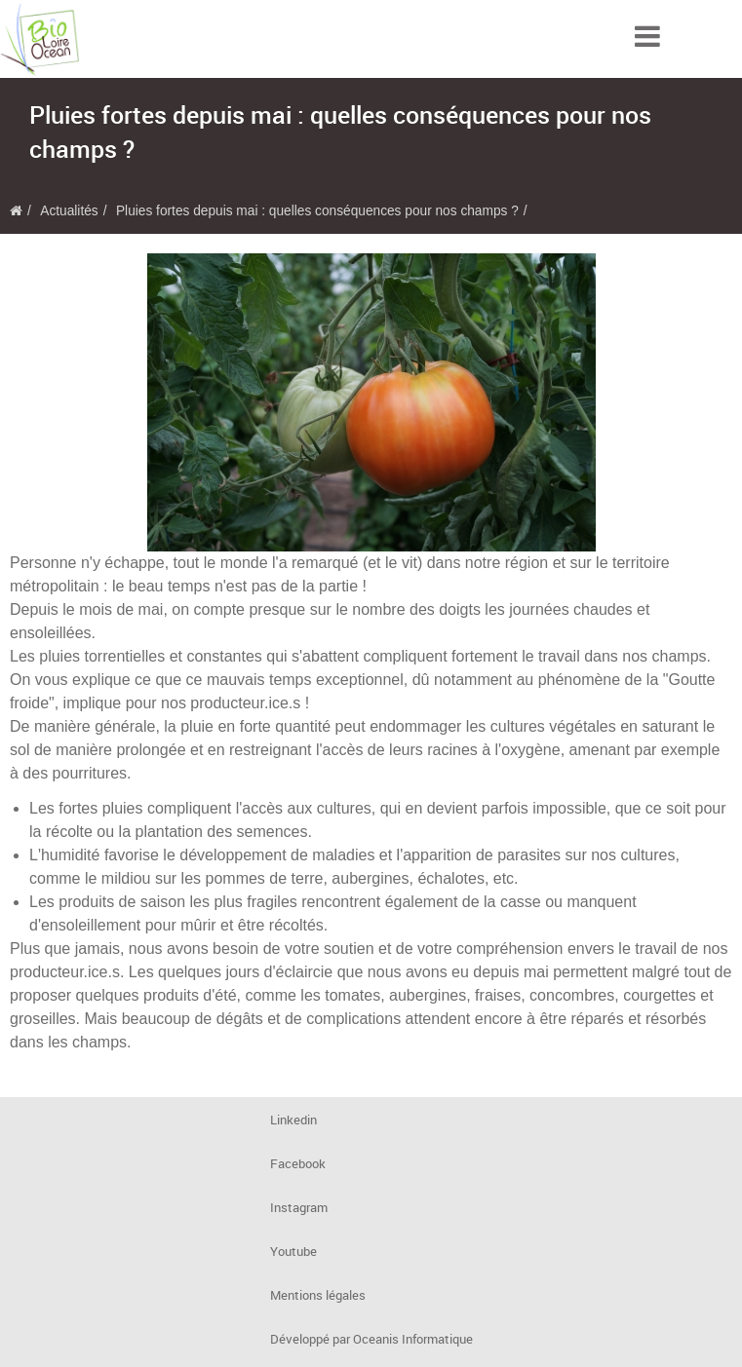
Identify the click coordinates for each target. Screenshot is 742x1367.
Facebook (298, 1164)
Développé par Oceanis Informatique (371, 1339)
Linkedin (293, 1120)
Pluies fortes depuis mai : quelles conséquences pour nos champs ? (317, 211)
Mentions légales (318, 1295)
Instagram (299, 1207)
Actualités (69, 211)
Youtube (293, 1251)
